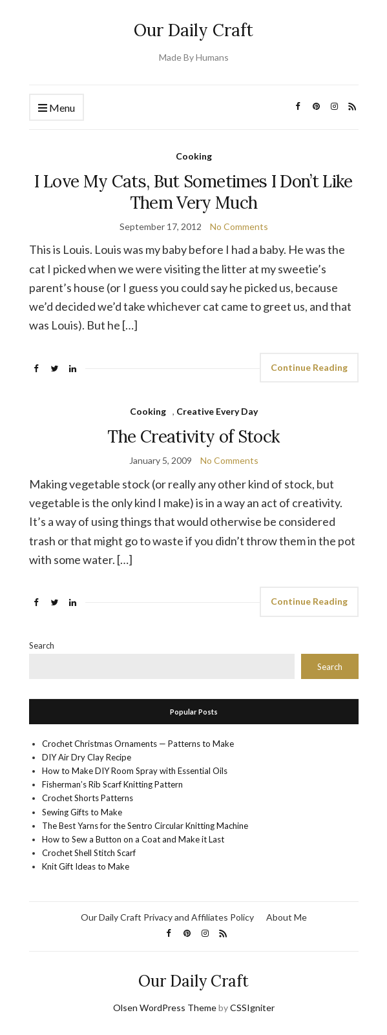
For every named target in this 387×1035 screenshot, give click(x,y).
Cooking (194, 156)
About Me (286, 917)
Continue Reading (309, 367)
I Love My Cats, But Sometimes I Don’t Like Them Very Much (193, 192)
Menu (56, 108)
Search (41, 645)
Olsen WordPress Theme (164, 1007)
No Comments (239, 226)
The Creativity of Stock (193, 436)
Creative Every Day (217, 411)
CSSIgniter (252, 1007)
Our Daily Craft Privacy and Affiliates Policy (167, 917)
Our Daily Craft (193, 30)
